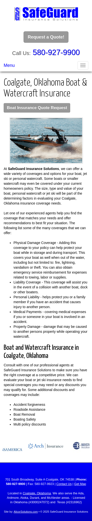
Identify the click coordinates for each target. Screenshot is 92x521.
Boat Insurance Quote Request (37, 107)
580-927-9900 (56, 52)
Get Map (80, 484)
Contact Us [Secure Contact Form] (64, 484)
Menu (9, 65)
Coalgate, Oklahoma (37, 493)
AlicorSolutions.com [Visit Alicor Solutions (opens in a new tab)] (26, 511)
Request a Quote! (46, 37)
